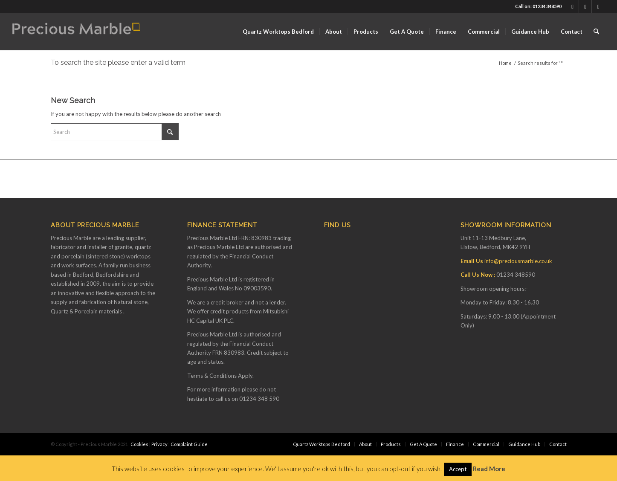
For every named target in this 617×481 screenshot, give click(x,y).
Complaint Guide (189, 444)
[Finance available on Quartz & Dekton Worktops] (76, 31)
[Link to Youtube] (585, 6)
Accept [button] (457, 469)
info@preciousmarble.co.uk (518, 261)
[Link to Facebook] (572, 6)
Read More (489, 468)
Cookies (139, 444)
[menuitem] (278, 31)
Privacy (159, 444)
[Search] (596, 31)
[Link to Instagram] (598, 6)
